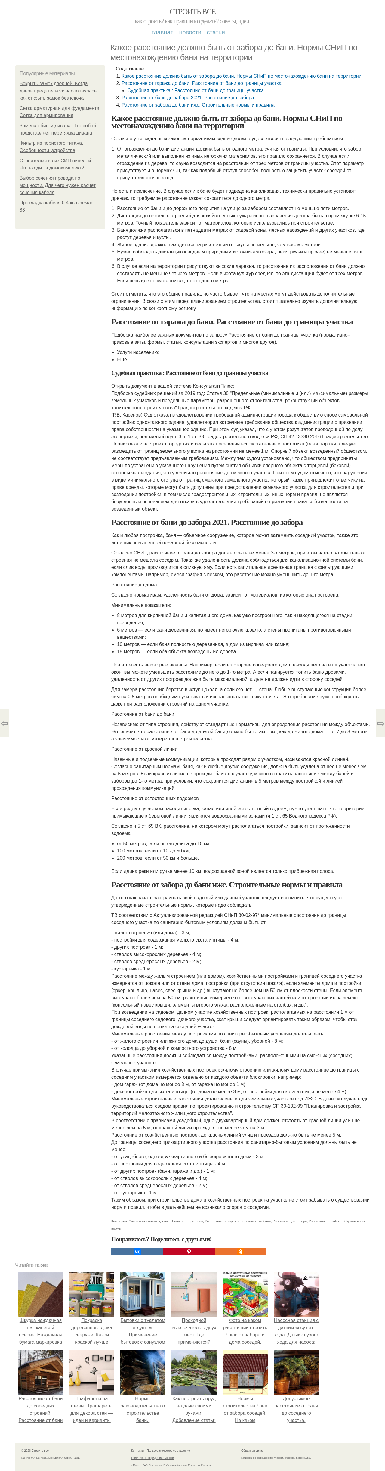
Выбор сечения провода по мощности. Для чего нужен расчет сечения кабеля (58, 185)
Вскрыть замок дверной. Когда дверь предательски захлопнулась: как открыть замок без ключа (59, 91)
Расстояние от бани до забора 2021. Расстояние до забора (188, 97)
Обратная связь (252, 1450)
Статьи (216, 32)
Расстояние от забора (325, 1221)
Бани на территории (187, 1221)
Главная (163, 32)
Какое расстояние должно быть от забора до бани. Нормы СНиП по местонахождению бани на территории (241, 76)
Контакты (137, 1450)
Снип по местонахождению (149, 1221)
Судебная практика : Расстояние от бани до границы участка (195, 90)
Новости (190, 32)
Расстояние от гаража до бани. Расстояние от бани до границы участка (202, 83)
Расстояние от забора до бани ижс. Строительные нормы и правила (198, 104)
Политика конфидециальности (152, 1458)
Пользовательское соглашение (168, 1450)
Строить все (192, 11)
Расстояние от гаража (222, 1221)
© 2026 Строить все (35, 1450)
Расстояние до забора (290, 1221)
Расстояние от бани (255, 1221)
